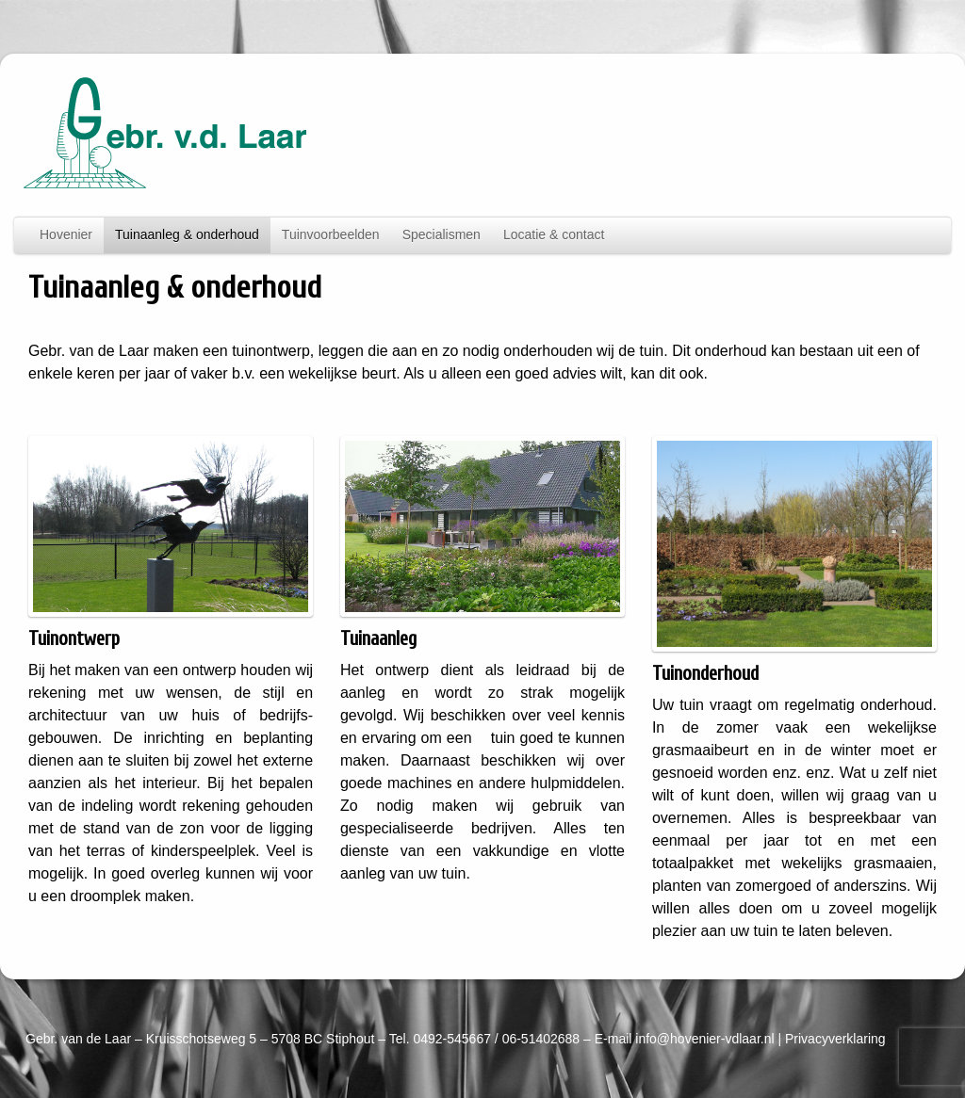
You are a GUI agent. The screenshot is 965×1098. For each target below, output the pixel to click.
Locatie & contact (553, 234)
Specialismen (441, 234)
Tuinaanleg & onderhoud (187, 234)
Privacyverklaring (835, 1038)
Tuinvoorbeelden (331, 234)
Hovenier (66, 234)
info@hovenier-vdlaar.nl (704, 1038)
